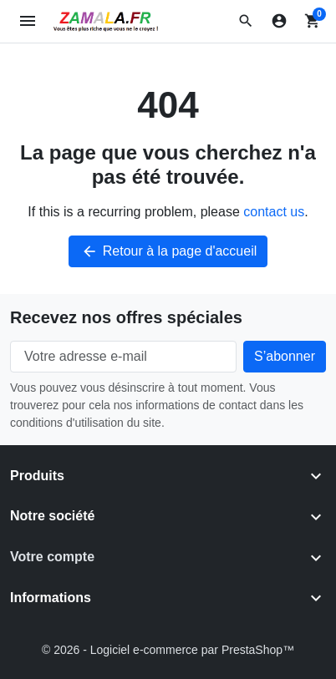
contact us (273, 212)
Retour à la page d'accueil (168, 251)
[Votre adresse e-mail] (123, 356)
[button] (245, 21)
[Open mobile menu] (28, 21)
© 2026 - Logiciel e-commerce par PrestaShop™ (168, 649)
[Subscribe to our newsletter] (284, 356)
